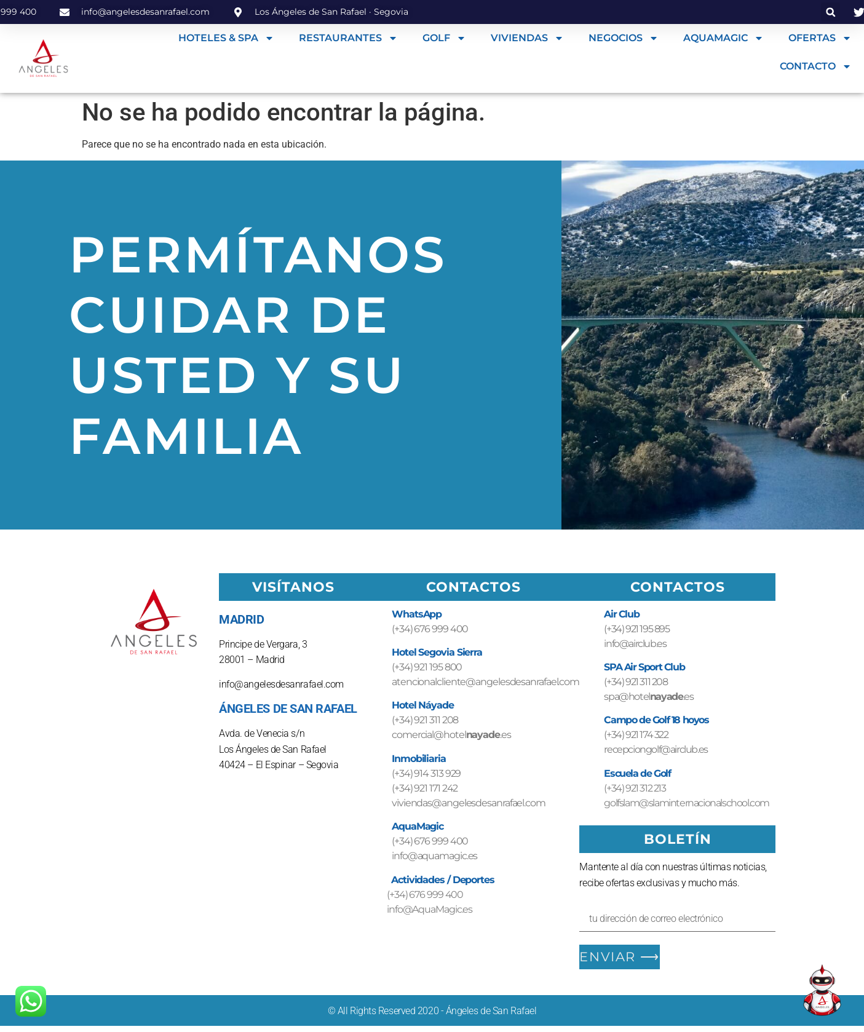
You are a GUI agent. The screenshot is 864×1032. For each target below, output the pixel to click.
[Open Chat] (822, 990)
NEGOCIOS (624, 38)
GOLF (444, 38)
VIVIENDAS (527, 38)
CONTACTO (816, 66)
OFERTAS (820, 38)
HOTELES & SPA (226, 38)
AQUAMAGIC (723, 38)
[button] (830, 12)
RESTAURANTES (348, 38)
